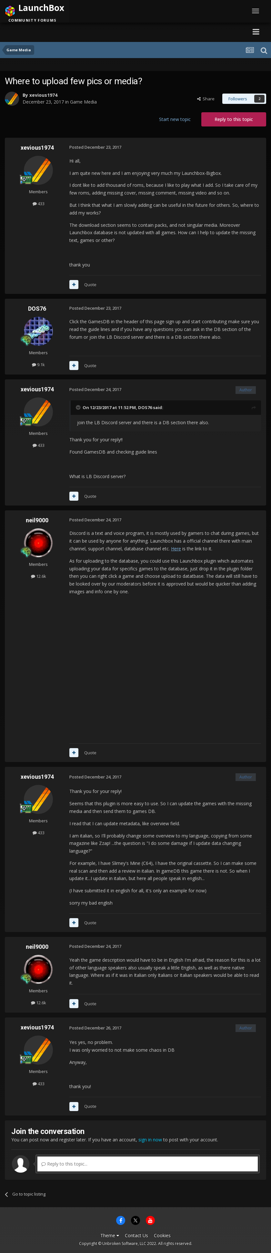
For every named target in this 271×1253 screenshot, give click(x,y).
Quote (90, 284)
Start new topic (175, 119)
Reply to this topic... (64, 1164)
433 (39, 203)
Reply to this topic (234, 119)
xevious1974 (43, 95)
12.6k (38, 576)
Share (206, 99)
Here (176, 549)
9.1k (38, 364)
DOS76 (37, 308)
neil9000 (37, 520)
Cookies (162, 1235)
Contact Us (136, 1235)
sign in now (150, 1140)
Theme (109, 1235)
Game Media (83, 102)
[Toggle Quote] (79, 407)
